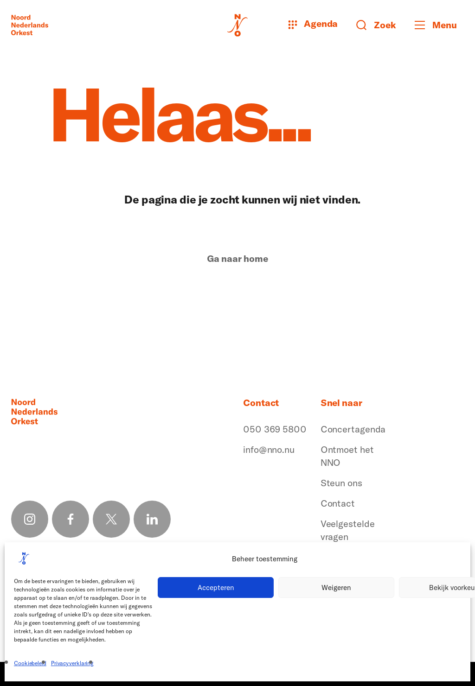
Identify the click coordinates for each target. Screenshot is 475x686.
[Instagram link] (29, 519)
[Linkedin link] (152, 519)
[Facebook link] (70, 519)
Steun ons (341, 483)
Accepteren (216, 587)
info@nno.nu (269, 449)
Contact (338, 503)
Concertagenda (353, 429)
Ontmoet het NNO (347, 456)
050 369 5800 (275, 429)
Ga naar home (237, 258)
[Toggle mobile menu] (439, 25)
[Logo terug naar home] (29, 25)
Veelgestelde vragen (348, 530)
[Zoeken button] (376, 25)
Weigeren (336, 587)
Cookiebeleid (30, 663)
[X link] (111, 519)
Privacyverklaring (72, 663)
